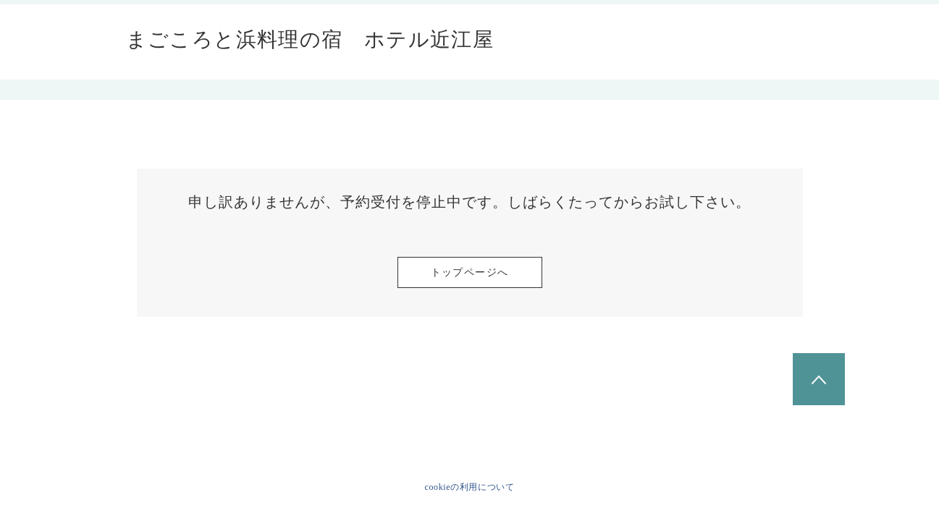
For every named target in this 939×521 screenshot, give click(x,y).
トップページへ (470, 272)
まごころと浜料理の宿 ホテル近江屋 (310, 40)
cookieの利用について (470, 487)
